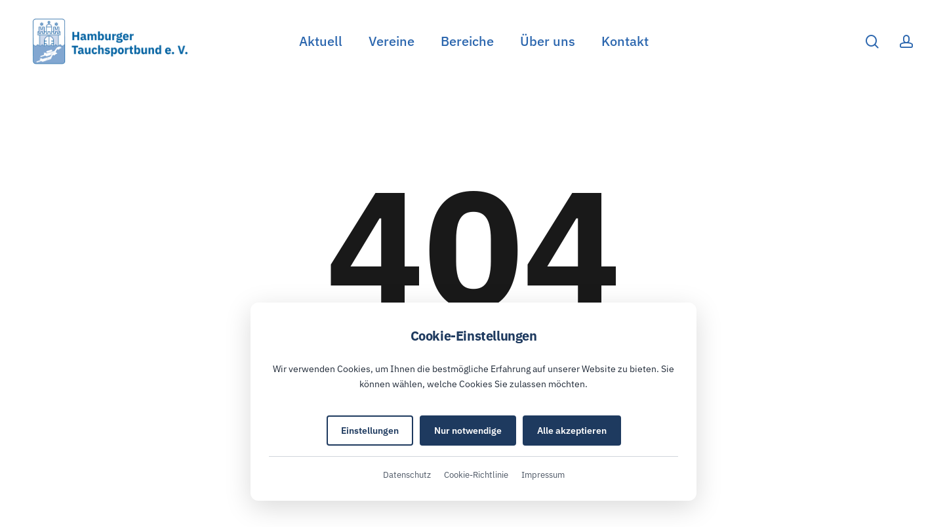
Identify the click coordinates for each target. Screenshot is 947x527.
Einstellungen (370, 430)
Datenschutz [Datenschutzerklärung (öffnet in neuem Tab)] (407, 474)
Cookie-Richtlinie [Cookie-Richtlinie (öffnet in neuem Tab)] (476, 474)
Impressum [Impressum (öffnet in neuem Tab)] (543, 474)
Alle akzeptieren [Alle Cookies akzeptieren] (572, 430)
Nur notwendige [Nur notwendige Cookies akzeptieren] (468, 430)
